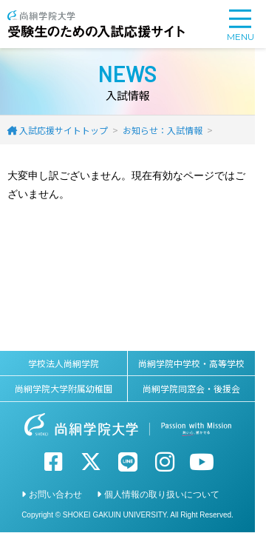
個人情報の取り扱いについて (161, 494)
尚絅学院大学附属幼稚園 (63, 388)
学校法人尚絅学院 (63, 363)
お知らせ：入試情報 (162, 130)
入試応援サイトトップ (63, 130)
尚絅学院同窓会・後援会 (191, 388)
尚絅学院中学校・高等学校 (191, 363)
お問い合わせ (55, 494)
